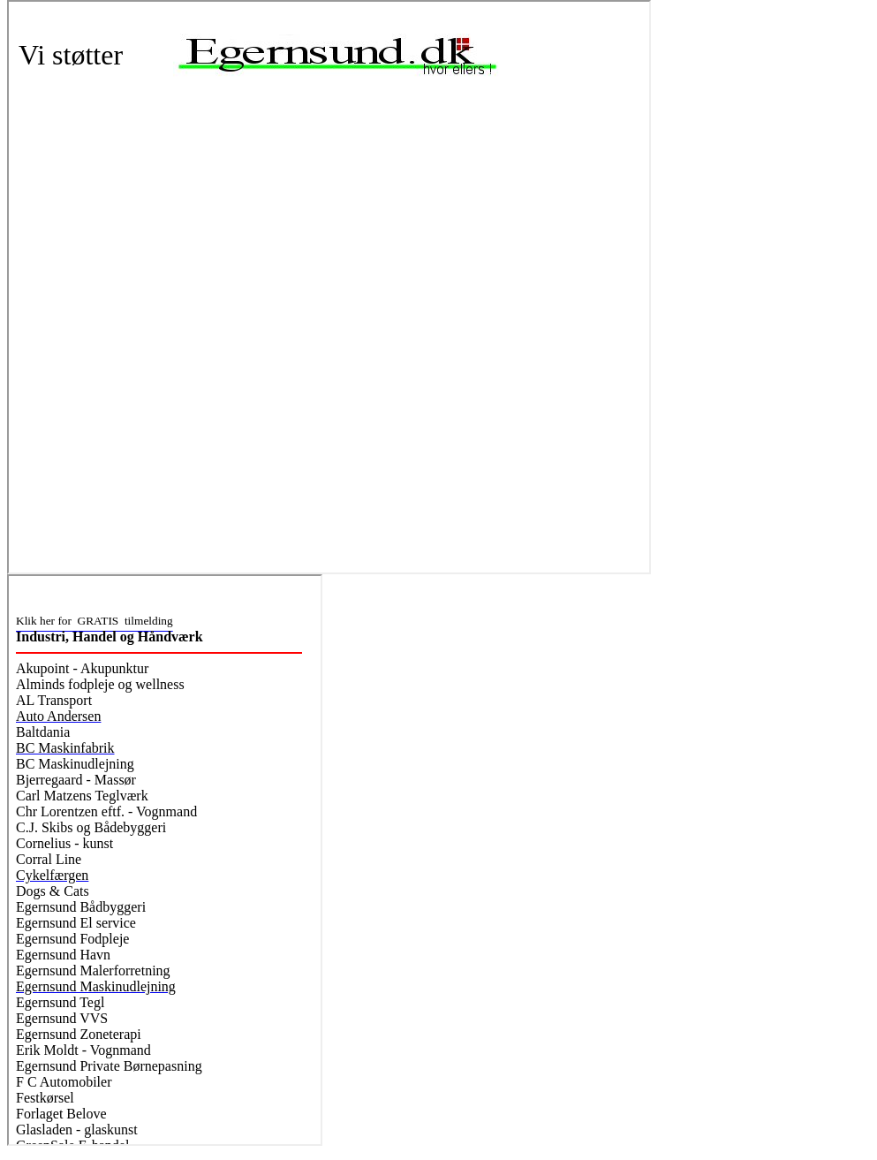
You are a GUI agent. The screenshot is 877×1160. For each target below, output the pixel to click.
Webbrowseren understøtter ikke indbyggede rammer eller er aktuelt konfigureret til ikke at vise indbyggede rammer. (329, 287)
